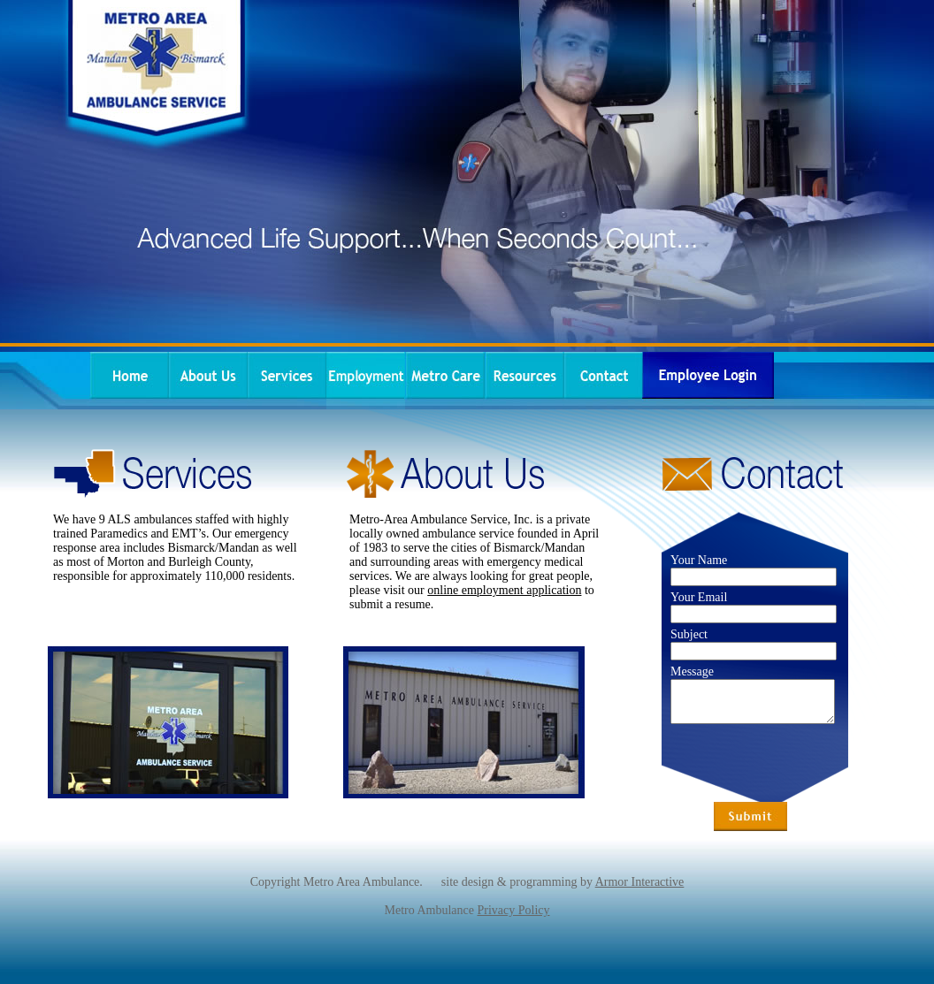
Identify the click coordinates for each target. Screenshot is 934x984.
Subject (689, 634)
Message (692, 671)
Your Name (698, 560)
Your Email (698, 597)
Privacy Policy (513, 910)
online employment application (504, 590)
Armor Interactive (640, 882)
